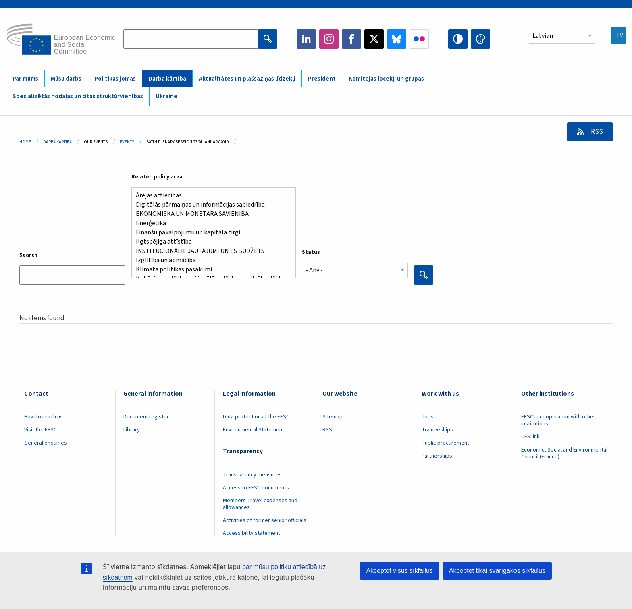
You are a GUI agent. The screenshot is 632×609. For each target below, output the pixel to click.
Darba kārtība (167, 79)
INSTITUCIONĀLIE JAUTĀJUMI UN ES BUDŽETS (210, 251)
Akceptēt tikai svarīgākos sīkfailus (497, 570)
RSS (596, 132)
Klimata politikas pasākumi (210, 269)
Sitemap (332, 417)
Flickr (419, 39)
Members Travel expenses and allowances (260, 504)
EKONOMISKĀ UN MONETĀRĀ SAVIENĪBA (210, 214)
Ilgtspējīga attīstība (210, 241)
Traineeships (437, 430)
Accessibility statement (251, 533)
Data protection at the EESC (256, 417)
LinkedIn (306, 39)
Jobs (428, 417)
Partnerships (437, 456)
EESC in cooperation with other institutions (558, 420)
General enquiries (45, 443)
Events (127, 142)
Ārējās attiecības (210, 195)
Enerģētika (210, 223)
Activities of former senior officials (264, 520)
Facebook (351, 39)
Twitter (374, 39)
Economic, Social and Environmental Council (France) (564, 453)
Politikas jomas (115, 79)
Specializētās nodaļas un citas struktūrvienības (77, 96)
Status (311, 252)
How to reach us (43, 417)
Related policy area (157, 177)
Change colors (480, 39)
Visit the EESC (40, 430)
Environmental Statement (253, 430)
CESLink (530, 437)
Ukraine (166, 96)
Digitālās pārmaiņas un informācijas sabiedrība (210, 204)
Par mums (25, 79)
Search (28, 255)
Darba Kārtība (57, 142)
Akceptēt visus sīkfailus (399, 570)
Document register (146, 417)
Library (131, 430)
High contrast (458, 39)
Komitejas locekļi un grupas (386, 79)
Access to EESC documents (256, 488)
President (322, 79)
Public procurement (445, 443)
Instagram (329, 39)
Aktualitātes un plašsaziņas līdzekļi (247, 79)
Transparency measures (252, 475)
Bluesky (396, 39)
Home (25, 142)
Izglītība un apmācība (210, 260)
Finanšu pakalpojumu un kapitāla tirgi (210, 232)
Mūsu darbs (66, 79)
